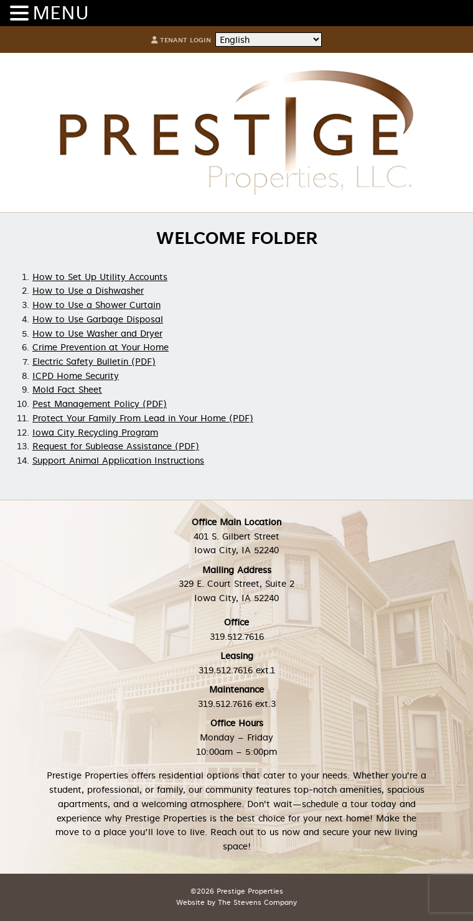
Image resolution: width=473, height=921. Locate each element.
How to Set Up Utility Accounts (99, 277)
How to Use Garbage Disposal (97, 319)
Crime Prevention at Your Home (100, 347)
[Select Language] (268, 39)
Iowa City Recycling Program (95, 432)
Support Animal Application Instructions (118, 460)
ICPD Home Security (75, 376)
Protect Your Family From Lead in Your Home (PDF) (142, 418)
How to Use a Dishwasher (88, 291)
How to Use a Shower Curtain (96, 305)
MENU (60, 13)
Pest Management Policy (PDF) (99, 404)
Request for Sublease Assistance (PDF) (115, 446)
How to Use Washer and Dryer (97, 334)
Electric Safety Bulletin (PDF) (94, 362)
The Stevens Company (257, 903)
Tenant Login (181, 40)
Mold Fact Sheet (67, 390)
